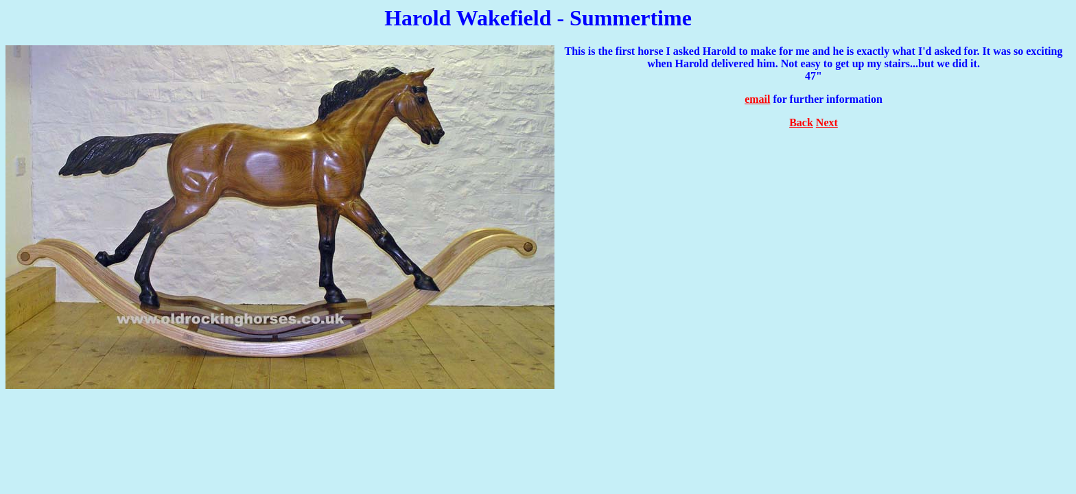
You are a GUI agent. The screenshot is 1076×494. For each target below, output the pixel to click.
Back (801, 122)
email (757, 99)
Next (827, 122)
